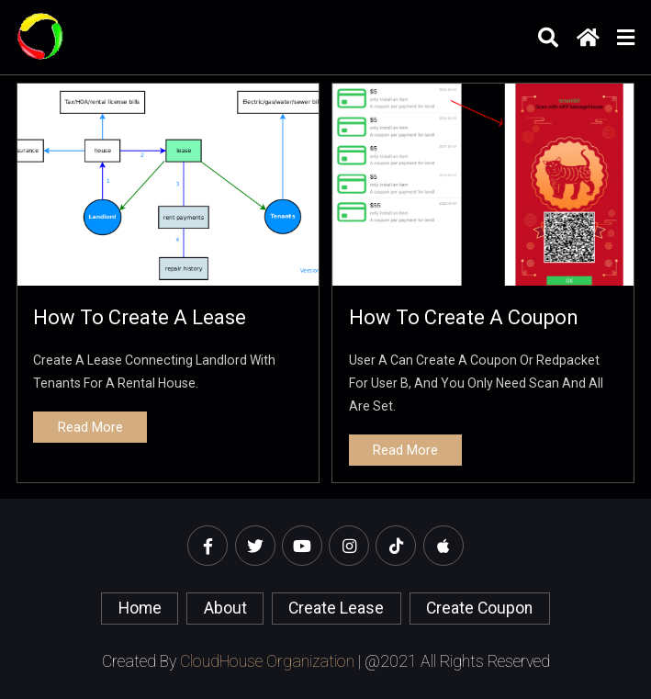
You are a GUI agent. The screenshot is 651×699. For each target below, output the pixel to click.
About (225, 608)
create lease (336, 608)
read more (90, 427)
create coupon (479, 608)
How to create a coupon (463, 317)
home (140, 608)
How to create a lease (139, 317)
